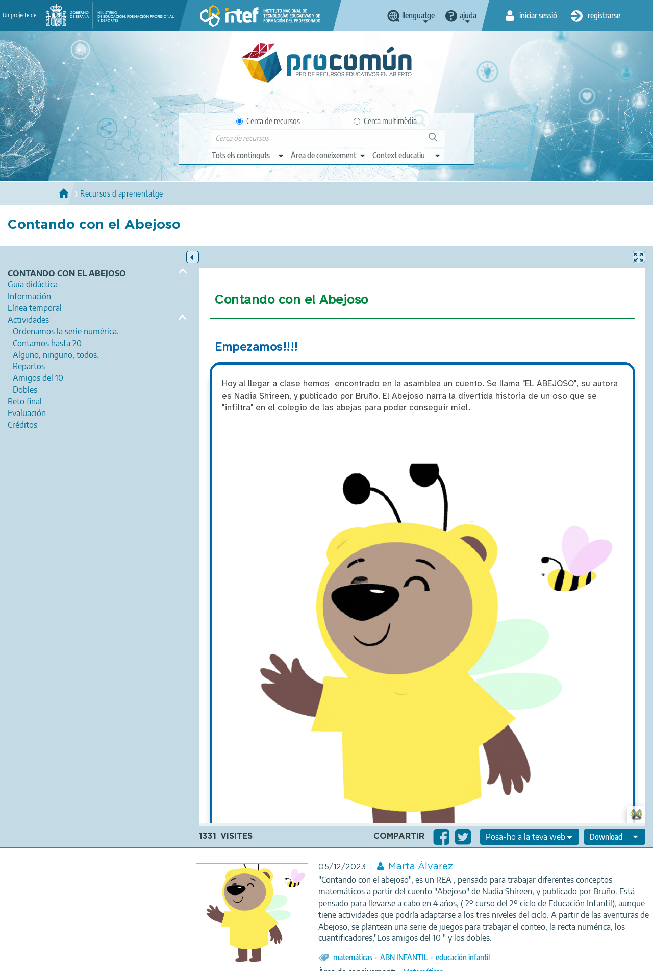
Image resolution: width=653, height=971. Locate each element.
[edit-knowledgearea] (328, 155)
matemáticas (352, 957)
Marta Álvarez (420, 867)
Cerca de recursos (268, 121)
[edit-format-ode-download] (614, 837)
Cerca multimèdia (385, 121)
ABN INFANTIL (404, 957)
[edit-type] (248, 155)
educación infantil (463, 957)
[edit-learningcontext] (406, 155)
